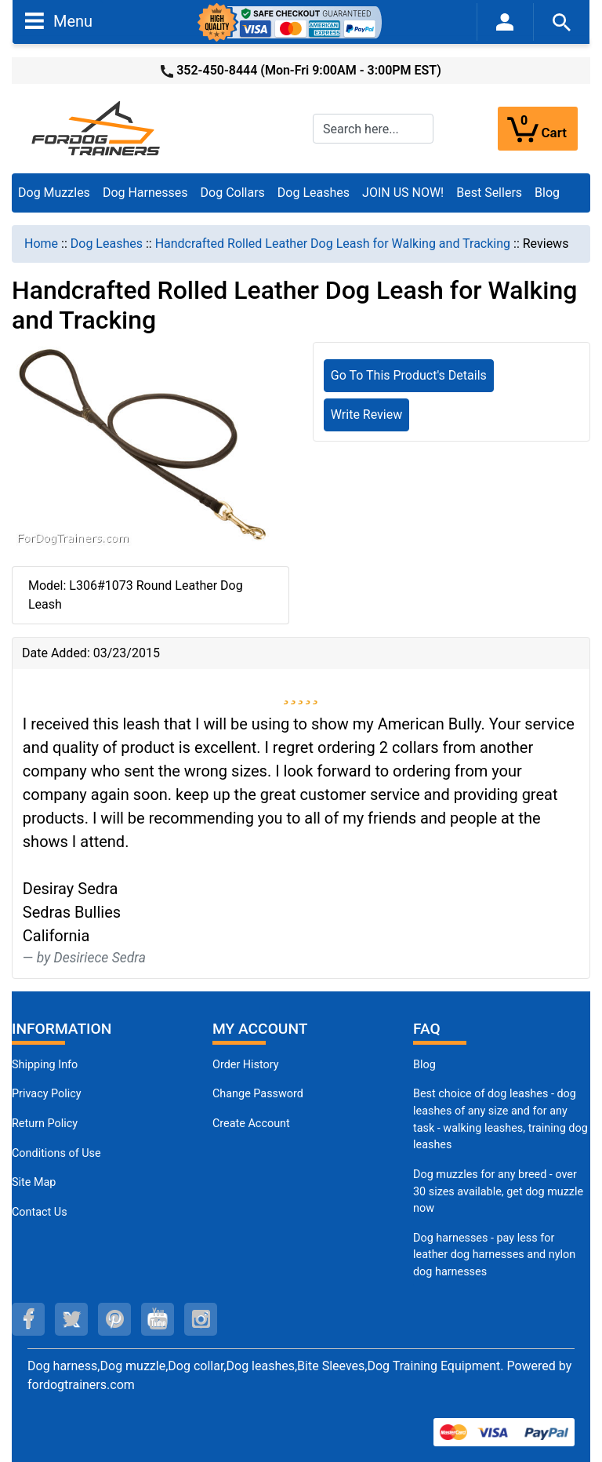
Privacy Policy (47, 1093)
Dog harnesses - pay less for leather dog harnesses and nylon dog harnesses (494, 1254)
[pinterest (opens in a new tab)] (114, 1319)
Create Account (251, 1123)
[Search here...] (373, 129)
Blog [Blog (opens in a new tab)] (547, 192)
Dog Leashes (313, 192)
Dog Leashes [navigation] (107, 243)
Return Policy (45, 1123)
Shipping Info (45, 1064)
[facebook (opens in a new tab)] (28, 1319)
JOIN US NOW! (403, 192)
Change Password (257, 1093)
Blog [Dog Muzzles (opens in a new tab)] (424, 1064)
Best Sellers (489, 192)
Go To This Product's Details (409, 375)
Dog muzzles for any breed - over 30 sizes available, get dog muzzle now (498, 1191)
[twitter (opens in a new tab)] (71, 1319)
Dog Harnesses (145, 192)
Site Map (34, 1182)
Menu (58, 20)
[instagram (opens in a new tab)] (200, 1319)
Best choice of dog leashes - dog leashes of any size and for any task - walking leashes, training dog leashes (500, 1119)
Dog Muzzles (54, 192)
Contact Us (39, 1212)
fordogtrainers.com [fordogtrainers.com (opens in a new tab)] (81, 1384)
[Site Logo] (97, 127)
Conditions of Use (56, 1153)
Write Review (366, 414)
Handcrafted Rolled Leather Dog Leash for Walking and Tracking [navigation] (332, 243)
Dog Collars (233, 192)
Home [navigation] (41, 243)
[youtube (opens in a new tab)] (157, 1319)
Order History (245, 1064)
